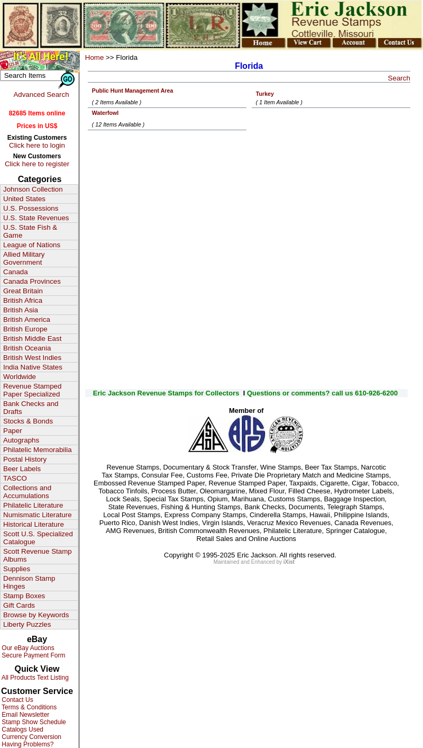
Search (399, 78)
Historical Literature (33, 524)
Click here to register (37, 164)
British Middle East (32, 339)
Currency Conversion (30, 737)
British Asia (20, 310)
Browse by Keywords (36, 615)
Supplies (16, 569)
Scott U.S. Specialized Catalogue (38, 538)
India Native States (32, 367)
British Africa (22, 300)
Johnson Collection (33, 189)
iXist (289, 562)
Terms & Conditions (28, 707)
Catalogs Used (21, 729)
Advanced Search (41, 94)
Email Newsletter (24, 714)
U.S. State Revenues (36, 218)
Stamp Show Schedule (33, 722)
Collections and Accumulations (27, 492)
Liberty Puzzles (27, 624)
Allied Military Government (24, 258)
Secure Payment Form (32, 655)
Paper (12, 431)
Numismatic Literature (37, 515)
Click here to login (37, 145)
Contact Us (16, 700)
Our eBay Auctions (27, 648)
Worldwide (19, 377)
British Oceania (27, 348)
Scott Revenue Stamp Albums (37, 555)
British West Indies (32, 358)
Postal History (25, 459)
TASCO (15, 478)
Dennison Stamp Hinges (29, 582)
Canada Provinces (32, 281)
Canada (15, 272)
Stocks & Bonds (28, 421)
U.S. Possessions (30, 208)
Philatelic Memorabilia (37, 450)
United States (24, 199)
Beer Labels (22, 469)
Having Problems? (26, 744)
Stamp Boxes (24, 596)
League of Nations (31, 245)
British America (26, 319)
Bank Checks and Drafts (30, 408)
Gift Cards (19, 605)
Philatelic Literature (33, 505)
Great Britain (23, 291)
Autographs (21, 440)
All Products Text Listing (34, 677)
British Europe (25, 329)
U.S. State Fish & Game (30, 231)
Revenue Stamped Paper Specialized (32, 390)
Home (94, 57)
